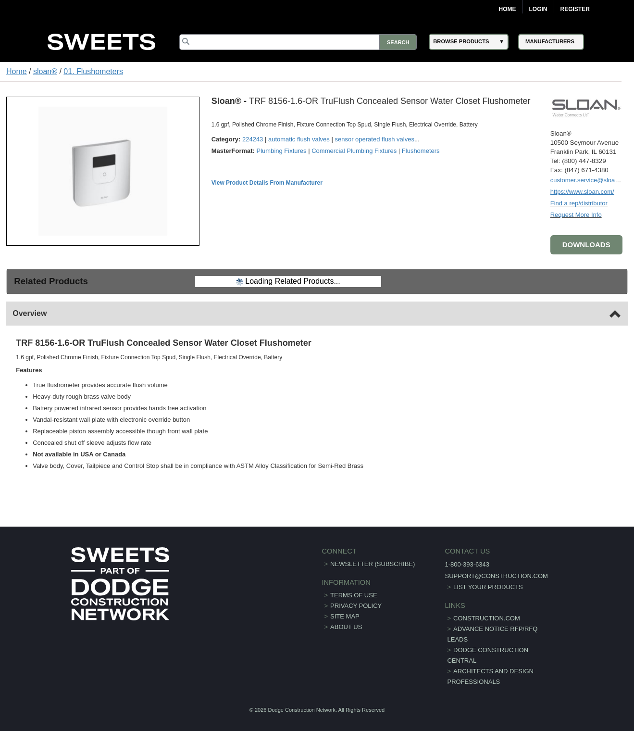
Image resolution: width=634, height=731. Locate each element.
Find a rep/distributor (579, 203)
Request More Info (576, 214)
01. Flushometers (93, 71)
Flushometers (421, 150)
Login (538, 9)
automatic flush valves (299, 139)
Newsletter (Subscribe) (372, 563)
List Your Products (488, 587)
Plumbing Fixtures (282, 150)
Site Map (345, 616)
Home (507, 9)
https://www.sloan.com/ (582, 191)
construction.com (486, 618)
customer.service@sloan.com (591, 180)
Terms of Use (353, 595)
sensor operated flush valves (374, 139)
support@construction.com (496, 576)
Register (575, 9)
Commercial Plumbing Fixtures (354, 150)
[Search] (298, 42)
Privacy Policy (356, 605)
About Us (346, 626)
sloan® (45, 71)
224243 (252, 139)
